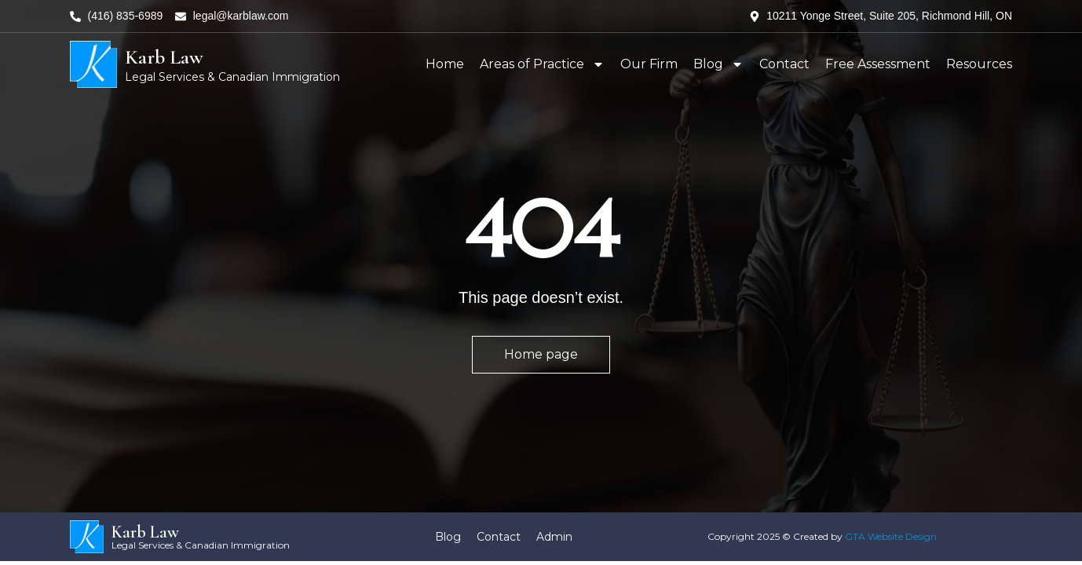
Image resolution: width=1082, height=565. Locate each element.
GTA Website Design (891, 536)
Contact (784, 63)
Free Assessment (877, 63)
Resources (979, 63)
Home (445, 63)
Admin (554, 537)
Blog (718, 64)
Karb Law (164, 57)
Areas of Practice (542, 64)
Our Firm (649, 63)
